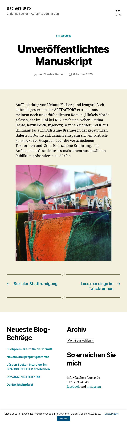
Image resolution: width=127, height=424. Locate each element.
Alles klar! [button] (63, 418)
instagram (94, 387)
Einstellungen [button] (112, 413)
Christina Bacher (54, 74)
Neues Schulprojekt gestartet (28, 357)
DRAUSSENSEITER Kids (23, 377)
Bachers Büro (19, 8)
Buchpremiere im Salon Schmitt (29, 349)
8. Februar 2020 (83, 74)
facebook (73, 387)
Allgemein (63, 36)
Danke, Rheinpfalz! (20, 384)
